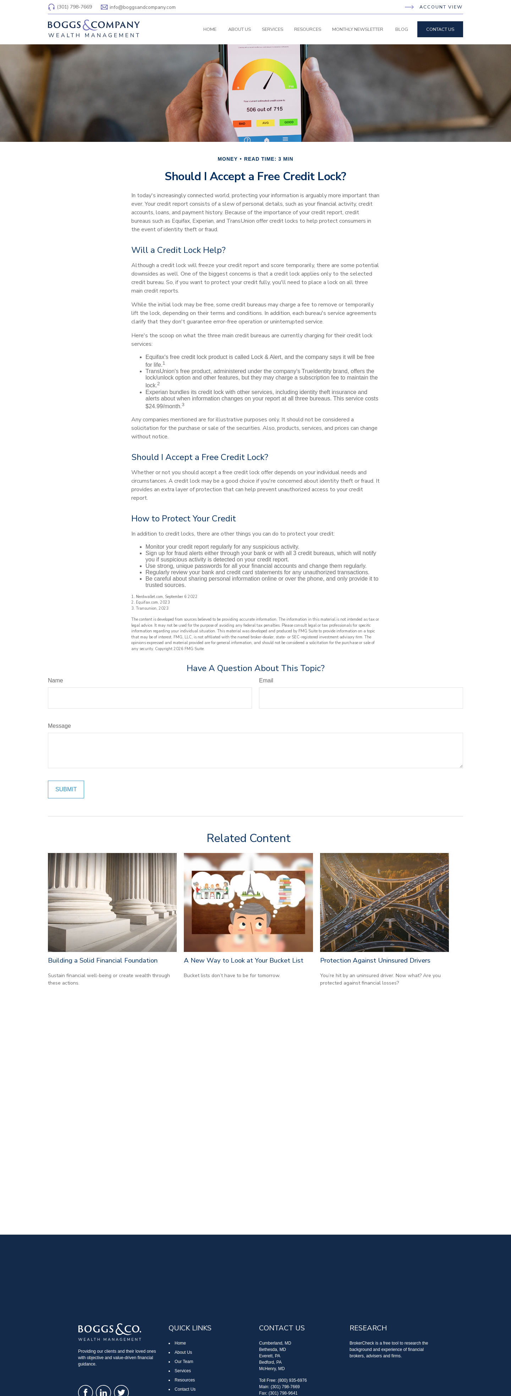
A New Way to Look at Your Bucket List (243, 960)
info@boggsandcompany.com (138, 7)
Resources (185, 1380)
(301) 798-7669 (70, 7)
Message (59, 726)
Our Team (184, 1361)
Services (183, 1370)
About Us (183, 1352)
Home (180, 1343)
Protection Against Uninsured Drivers (375, 960)
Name (55, 680)
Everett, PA (269, 1355)
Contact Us (185, 1389)
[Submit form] (66, 789)
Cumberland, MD (275, 1343)
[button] (209, 29)
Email (266, 680)
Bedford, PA (270, 1362)
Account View (441, 7)
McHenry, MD (272, 1368)
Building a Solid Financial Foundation (103, 960)
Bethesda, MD (272, 1349)
